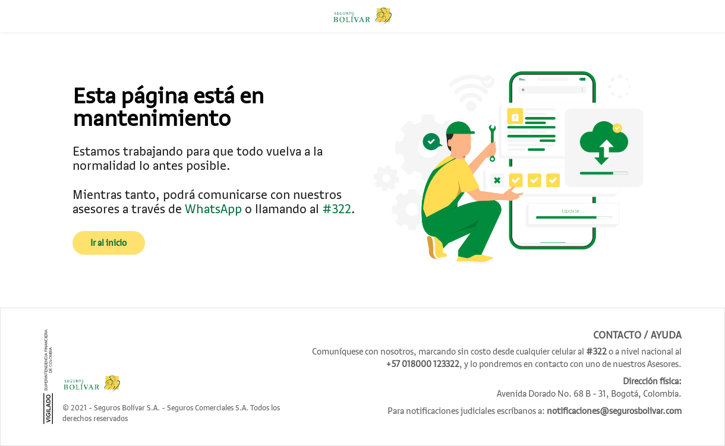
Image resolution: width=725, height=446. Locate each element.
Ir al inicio (108, 243)
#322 (336, 208)
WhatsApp (215, 208)
